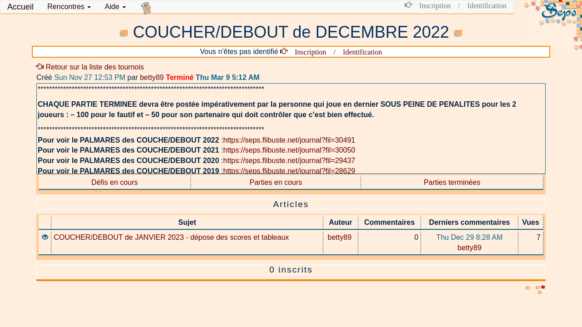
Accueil (20, 6)
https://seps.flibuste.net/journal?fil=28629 (289, 171)
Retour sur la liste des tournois (90, 67)
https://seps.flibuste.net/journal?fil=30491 (289, 140)
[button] (69, 6)
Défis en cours (114, 182)
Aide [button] (115, 6)
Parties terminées (452, 182)
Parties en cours (276, 182)
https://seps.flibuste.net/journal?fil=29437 (289, 160)
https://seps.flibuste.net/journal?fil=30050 (289, 150)
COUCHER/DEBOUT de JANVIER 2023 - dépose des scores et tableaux (171, 237)
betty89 (152, 77)
